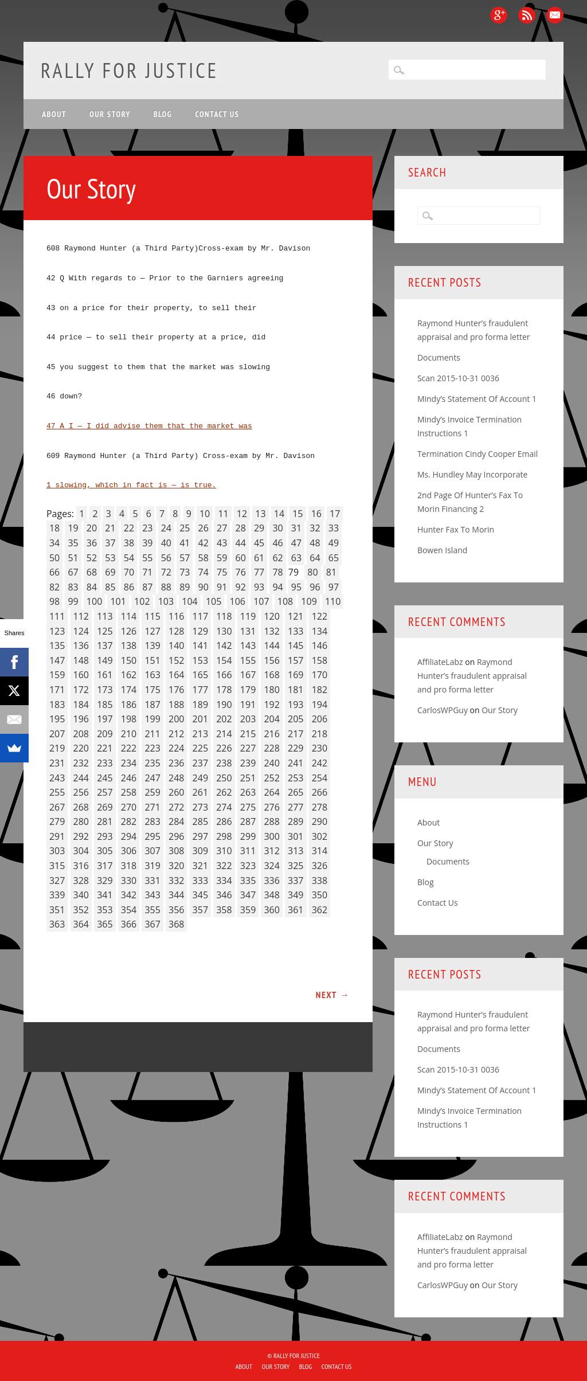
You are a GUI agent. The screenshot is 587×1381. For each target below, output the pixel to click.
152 (176, 660)
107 (261, 601)
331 (152, 880)
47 (296, 543)
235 (152, 763)
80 (312, 572)
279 (57, 821)
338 (319, 880)
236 (176, 763)
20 (92, 528)
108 (285, 601)
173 (104, 689)
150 (128, 660)
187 (152, 704)
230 (319, 748)
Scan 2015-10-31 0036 (458, 378)
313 (295, 850)
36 (92, 543)
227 (248, 748)
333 (200, 880)
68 (92, 572)
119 (248, 616)
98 (54, 601)
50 (54, 557)
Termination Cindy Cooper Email (477, 453)
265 (295, 792)
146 (319, 645)
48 (315, 543)
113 (104, 616)
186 (128, 704)
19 (73, 528)
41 (184, 543)
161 (104, 674)
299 (248, 836)
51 (73, 557)
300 (271, 836)
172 (81, 689)
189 (200, 704)
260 (176, 792)
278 (319, 807)
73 (184, 572)
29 (259, 528)
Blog (163, 114)
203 (248, 719)
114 (128, 616)
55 (147, 557)
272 (176, 807)
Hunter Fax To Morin (455, 529)
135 (57, 645)
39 (147, 543)
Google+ (498, 15)
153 (200, 660)
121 (295, 616)
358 (224, 909)
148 (81, 660)
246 (128, 778)
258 (128, 792)
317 (104, 865)
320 (176, 865)
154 (224, 660)
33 (333, 528)
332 (176, 880)
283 (152, 821)
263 (248, 792)
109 (308, 601)
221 (104, 748)
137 (104, 645)
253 (295, 778)
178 (224, 689)
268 (81, 807)
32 (315, 528)
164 (176, 674)
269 (104, 807)
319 (152, 865)
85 (110, 587)
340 (81, 895)
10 (204, 513)
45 (259, 543)
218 (319, 733)
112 (81, 616)
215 (248, 733)
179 (248, 689)
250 (224, 778)
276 (271, 807)
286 (224, 821)
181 (295, 689)
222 (128, 748)
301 (295, 836)
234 (128, 763)
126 (128, 631)
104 (189, 601)
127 (152, 631)
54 (129, 557)
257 (104, 792)
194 (319, 704)
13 (260, 513)
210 (128, 733)
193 (295, 704)
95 (296, 587)
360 (271, 909)
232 (81, 763)
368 (176, 924)
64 (315, 557)
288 (271, 821)
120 (271, 616)
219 (57, 748)
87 (147, 587)
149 (104, 660)
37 (110, 543)
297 (200, 836)
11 (223, 513)
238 (224, 763)
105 (213, 601)
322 (224, 865)
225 (200, 748)
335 (248, 880)
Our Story (110, 114)
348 (271, 895)
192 (271, 704)
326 (319, 865)
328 (81, 880)
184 (81, 704)
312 (271, 850)
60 (240, 557)
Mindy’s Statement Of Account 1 (477, 398)
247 (152, 778)
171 (57, 689)
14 (279, 513)
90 (203, 587)
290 (319, 821)
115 (152, 616)
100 (94, 601)
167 (248, 674)
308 (176, 850)
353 (104, 909)
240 (271, 763)
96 (315, 587)
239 (248, 763)
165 (200, 674)
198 (128, 719)
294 (128, 836)
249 (200, 778)
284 (176, 821)
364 (81, 924)
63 (296, 557)
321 (200, 865)
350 (319, 895)
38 (129, 543)
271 (152, 807)
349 (295, 895)
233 (104, 763)
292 (81, 836)
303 (57, 850)
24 (166, 528)
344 (176, 895)
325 (295, 865)
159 (57, 674)
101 (118, 601)
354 (128, 909)
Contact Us (217, 114)
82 (54, 587)
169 (295, 674)
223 (152, 748)
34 (54, 543)
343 (152, 895)
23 (147, 528)
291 (57, 836)
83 (73, 587)
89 (184, 587)
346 (224, 895)
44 (240, 543)
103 (166, 601)
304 (81, 850)
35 (73, 543)
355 (152, 909)
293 (104, 836)
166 (224, 674)
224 (176, 748)
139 (152, 645)
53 (110, 557)
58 (203, 557)
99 (73, 601)
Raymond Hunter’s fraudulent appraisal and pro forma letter (472, 675)
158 (319, 660)
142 (224, 645)
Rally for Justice (129, 70)
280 (81, 821)
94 (277, 587)
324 (271, 865)
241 (295, 763)
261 (200, 792)
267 (57, 807)
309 (200, 850)
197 (104, 719)
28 (240, 528)
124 (81, 631)
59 (222, 557)
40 (166, 543)
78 (277, 572)
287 (248, 821)
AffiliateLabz (440, 661)
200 (176, 719)
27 (222, 528)
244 (81, 778)
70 (129, 572)
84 (92, 587)
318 (128, 865)
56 (166, 557)
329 (104, 880)
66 (54, 572)
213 (200, 733)
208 (81, 733)
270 (128, 807)
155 (248, 660)
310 (224, 850)
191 (248, 704)
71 (147, 572)
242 (319, 763)
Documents (438, 357)
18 (54, 528)
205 (295, 719)
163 (152, 674)
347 (248, 895)
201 (200, 719)
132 (271, 631)
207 (57, 733)
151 (152, 660)
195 (57, 719)
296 (176, 836)
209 (104, 733)
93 (259, 587)
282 (128, 821)
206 (319, 719)
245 (104, 778)
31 (296, 528)
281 (104, 821)
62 (277, 557)
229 (295, 748)
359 (248, 909)
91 (222, 587)
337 (295, 880)
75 (222, 572)
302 (319, 836)
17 (335, 513)
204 (271, 719)
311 (248, 850)
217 (295, 733)
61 (259, 557)
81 (331, 572)
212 (176, 733)
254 (319, 778)
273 (200, 807)
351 (57, 909)
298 (224, 836)
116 (176, 616)
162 (128, 674)
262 (224, 792)
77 (259, 572)
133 (295, 631)
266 (319, 792)
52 (92, 557)
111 (57, 616)
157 (295, 660)
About (54, 114)
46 (277, 543)
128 (176, 631)
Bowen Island (442, 550)
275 (248, 807)
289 (295, 821)
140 (176, 645)
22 (129, 528)
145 (295, 645)
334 (224, 880)
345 (200, 895)
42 (203, 543)
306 (128, 850)
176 (176, 689)
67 (73, 572)
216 (271, 733)
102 (142, 601)
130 (224, 631)
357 (200, 909)
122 (319, 616)
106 (237, 601)
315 (57, 865)
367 (152, 924)
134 (319, 631)
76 (240, 572)
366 (128, 924)
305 (104, 850)
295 (152, 836)
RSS (526, 15)
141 (200, 645)
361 (295, 909)
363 (57, 924)
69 (110, 572)
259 (152, 792)
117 (200, 616)
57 (184, 557)
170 (319, 674)
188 (176, 704)
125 (104, 631)
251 (248, 778)
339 (57, 895)
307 (152, 850)
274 (224, 807)
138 (128, 645)
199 (152, 719)
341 (104, 895)
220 (81, 748)
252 (271, 778)
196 (81, 719)
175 (152, 689)
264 (271, 792)
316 (81, 865)
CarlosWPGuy (442, 710)
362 (319, 909)
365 (104, 924)
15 (297, 513)
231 (57, 763)
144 (271, 645)
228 (271, 748)
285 (200, 821)
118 (224, 616)
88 (166, 587)
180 (271, 689)
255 (57, 792)
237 (200, 763)
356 (176, 909)
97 (333, 587)
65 (333, 557)
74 (203, 572)
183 (57, 704)
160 (81, 674)
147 (57, 660)
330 (128, 880)
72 (166, 572)
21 (110, 528)
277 (295, 807)
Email (554, 15)
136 (81, 645)
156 (271, 660)
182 (319, 689)
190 (224, 704)
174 (128, 689)
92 (240, 587)
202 (224, 719)
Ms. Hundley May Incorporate (472, 474)
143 (248, 645)
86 (129, 587)
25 (184, 528)
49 (333, 543)
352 (81, 909)
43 (222, 543)
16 (316, 513)
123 (57, 631)
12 (242, 513)
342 (128, 895)
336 (271, 880)
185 (104, 704)
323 (248, 865)
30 (277, 528)
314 (319, 850)
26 (203, 528)
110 (333, 601)
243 (57, 778)
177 (200, 689)
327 (57, 880)
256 (81, 792)
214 (224, 733)
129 (200, 631)
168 (271, 674)
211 (152, 733)
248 (176, 778)
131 (248, 631)
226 (224, 748)
